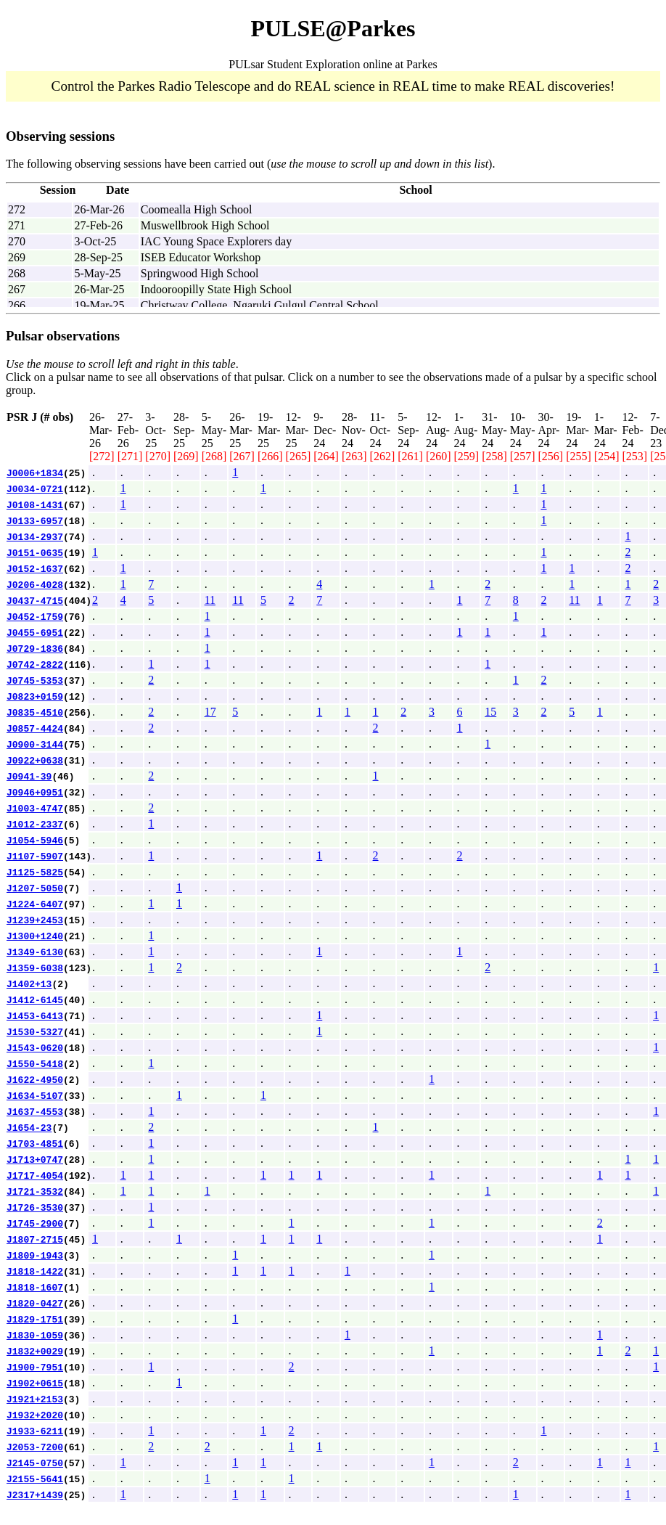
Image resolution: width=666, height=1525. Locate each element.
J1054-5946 (35, 839)
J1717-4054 (35, 1175)
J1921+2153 (35, 1398)
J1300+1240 (35, 935)
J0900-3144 (35, 744)
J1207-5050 (35, 887)
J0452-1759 (35, 616)
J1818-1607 (35, 1286)
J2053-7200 (35, 1446)
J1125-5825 (35, 871)
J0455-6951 (35, 632)
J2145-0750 (35, 1462)
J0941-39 (29, 775)
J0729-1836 (35, 648)
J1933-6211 (35, 1430)
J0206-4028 (35, 584)
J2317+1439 (35, 1494)
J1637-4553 (35, 1111)
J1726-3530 (35, 1207)
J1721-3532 (35, 1191)
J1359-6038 (35, 967)
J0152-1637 (35, 568)
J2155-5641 (35, 1478)
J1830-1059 (35, 1334)
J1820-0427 (35, 1302)
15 (490, 712)
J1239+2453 (35, 919)
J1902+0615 (35, 1382)
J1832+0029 (35, 1350)
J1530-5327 (35, 1031)
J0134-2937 (35, 536)
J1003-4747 (35, 807)
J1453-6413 (35, 1015)
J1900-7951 (35, 1366)
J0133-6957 (35, 520)
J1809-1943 (35, 1255)
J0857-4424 (35, 728)
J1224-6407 (35, 903)
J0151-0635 (35, 552)
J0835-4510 (35, 712)
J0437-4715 (35, 600)
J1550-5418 (35, 1063)
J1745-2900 (35, 1223)
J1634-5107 (35, 1095)
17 (210, 712)
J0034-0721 (35, 488)
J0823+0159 (35, 696)
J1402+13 (29, 983)
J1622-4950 (35, 1079)
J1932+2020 (35, 1414)
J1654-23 (29, 1127)
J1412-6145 (35, 999)
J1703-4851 (35, 1143)
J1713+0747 (35, 1159)
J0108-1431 (35, 504)
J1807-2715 (35, 1239)
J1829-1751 (35, 1318)
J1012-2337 (35, 823)
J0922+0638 (35, 759)
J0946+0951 (35, 791)
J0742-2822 (35, 664)
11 (210, 600)
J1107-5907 (35, 855)
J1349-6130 (35, 951)
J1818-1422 (35, 1270)
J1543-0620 (35, 1047)
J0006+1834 (35, 472)
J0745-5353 (35, 680)
